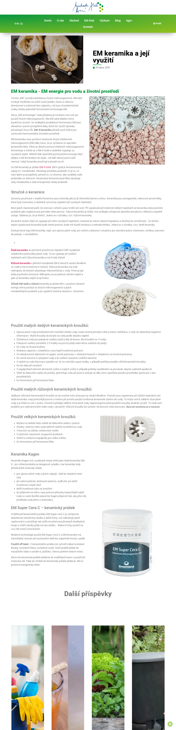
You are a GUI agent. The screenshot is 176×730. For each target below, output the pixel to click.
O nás (60, 20)
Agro (129, 20)
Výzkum (105, 20)
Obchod (74, 20)
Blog (118, 20)
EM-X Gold (45, 167)
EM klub (89, 20)
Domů (47, 20)
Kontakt (88, 26)
